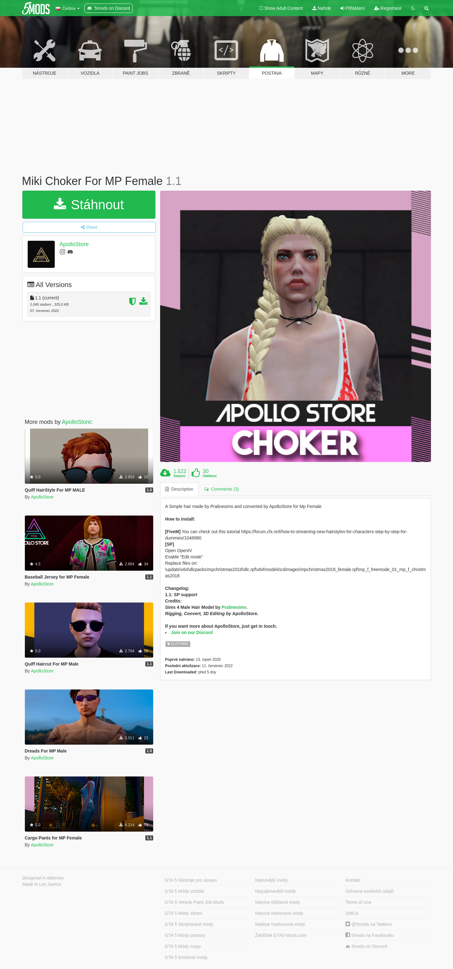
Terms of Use (358, 902)
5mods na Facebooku (369, 935)
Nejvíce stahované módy (279, 913)
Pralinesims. (235, 607)
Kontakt (352, 880)
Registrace (388, 8)
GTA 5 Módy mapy (183, 946)
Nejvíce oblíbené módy (277, 902)
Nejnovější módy (271, 880)
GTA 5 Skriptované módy (189, 924)
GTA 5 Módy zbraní (184, 913)
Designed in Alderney (43, 877)
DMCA (351, 913)
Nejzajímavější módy (275, 891)
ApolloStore (74, 244)
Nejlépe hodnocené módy (280, 924)
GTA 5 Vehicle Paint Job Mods (194, 902)
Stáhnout (89, 204)
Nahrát (321, 8)
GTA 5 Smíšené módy (186, 957)
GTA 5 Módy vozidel (184, 891)
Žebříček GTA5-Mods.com (280, 935)
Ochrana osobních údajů (369, 891)
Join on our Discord (192, 632)
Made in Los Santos (41, 884)
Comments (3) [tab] (221, 489)
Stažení (179, 476)
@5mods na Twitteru (368, 924)
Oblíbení (210, 476)
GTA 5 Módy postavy (185, 935)
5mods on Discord (366, 946)
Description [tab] (179, 489)
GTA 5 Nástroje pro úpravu (191, 880)
